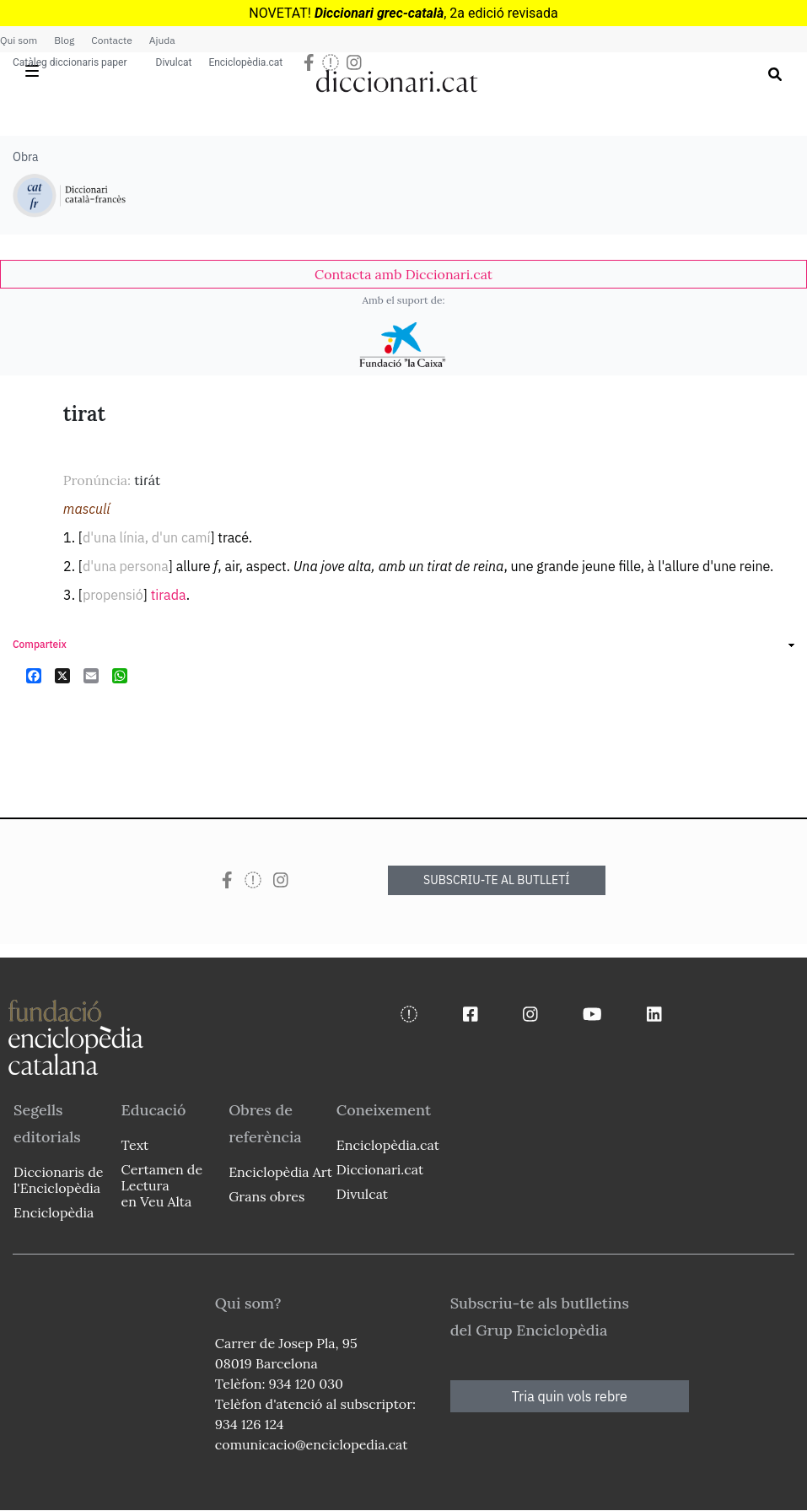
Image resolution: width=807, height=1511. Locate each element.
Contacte (111, 40)
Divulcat (174, 62)
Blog (64, 40)
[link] (403, 274)
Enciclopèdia (53, 1212)
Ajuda (162, 40)
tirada (168, 594)
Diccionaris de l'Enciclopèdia (58, 1179)
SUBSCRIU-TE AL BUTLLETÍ (496, 880)
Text (135, 1144)
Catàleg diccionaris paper (70, 62)
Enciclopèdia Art (280, 1171)
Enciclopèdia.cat (245, 62)
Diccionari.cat (379, 1169)
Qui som (18, 40)
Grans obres (266, 1196)
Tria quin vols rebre (569, 1396)
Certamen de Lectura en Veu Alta (161, 1185)
